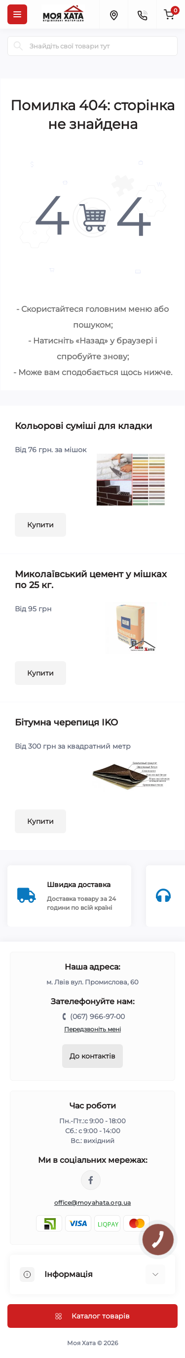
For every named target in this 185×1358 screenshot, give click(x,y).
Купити (40, 524)
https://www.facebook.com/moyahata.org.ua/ (90, 1180)
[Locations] (113, 14)
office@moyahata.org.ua (92, 1202)
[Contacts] (142, 14)
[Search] (18, 46)
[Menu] (17, 14)
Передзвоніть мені (92, 1029)
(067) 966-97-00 (97, 1016)
